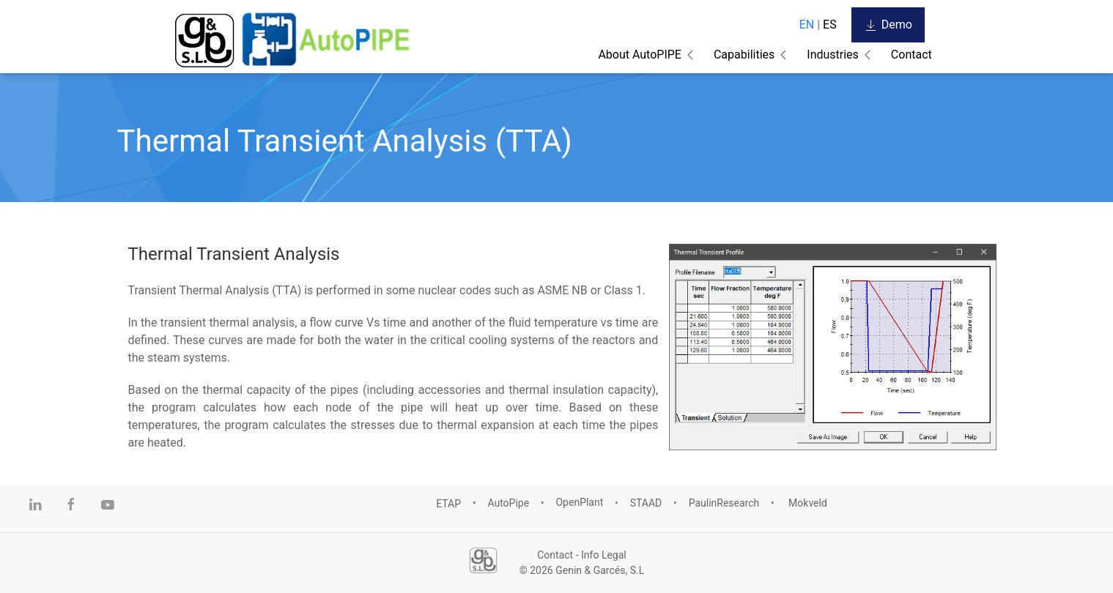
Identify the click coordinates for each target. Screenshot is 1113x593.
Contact (911, 54)
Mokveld (806, 503)
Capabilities (744, 54)
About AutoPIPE (639, 54)
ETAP (448, 503)
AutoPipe (508, 503)
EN (807, 24)
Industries (833, 54)
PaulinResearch (724, 503)
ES (830, 24)
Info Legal (603, 555)
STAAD (646, 503)
